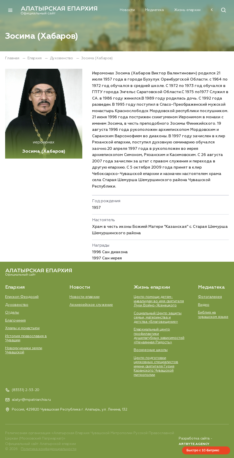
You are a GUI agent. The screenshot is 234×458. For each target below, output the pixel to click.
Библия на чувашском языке (213, 315)
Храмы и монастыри (22, 328)
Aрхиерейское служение (91, 304)
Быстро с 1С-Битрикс (202, 450)
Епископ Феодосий (22, 297)
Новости (108, 10)
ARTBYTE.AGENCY (194, 444)
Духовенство (62, 58)
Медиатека (135, 10)
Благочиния (15, 320)
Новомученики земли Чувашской (23, 350)
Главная (12, 58)
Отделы (12, 312)
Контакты (200, 10)
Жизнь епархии (168, 10)
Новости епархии (84, 297)
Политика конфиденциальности (48, 449)
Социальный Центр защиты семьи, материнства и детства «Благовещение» (158, 317)
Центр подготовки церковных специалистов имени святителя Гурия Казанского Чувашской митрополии (156, 366)
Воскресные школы (151, 350)
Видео (203, 304)
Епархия (83, 10)
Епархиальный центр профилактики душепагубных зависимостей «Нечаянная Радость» (159, 336)
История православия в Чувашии (26, 338)
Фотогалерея (210, 297)
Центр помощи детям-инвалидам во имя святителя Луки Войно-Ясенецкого (159, 301)
